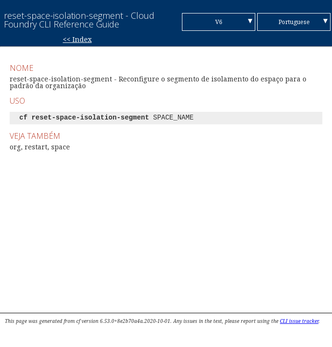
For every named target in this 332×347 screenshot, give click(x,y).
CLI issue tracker (299, 321)
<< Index (77, 39)
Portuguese (294, 22)
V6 (218, 22)
